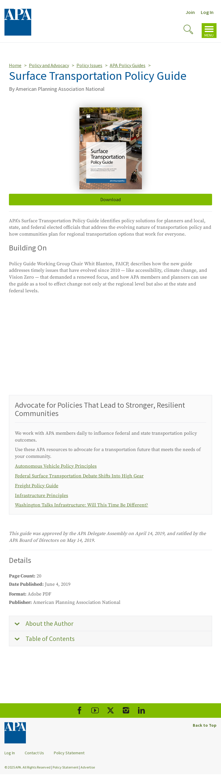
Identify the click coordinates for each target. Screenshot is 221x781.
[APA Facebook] (79, 710)
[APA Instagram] (126, 710)
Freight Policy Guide (36, 486)
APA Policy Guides (127, 65)
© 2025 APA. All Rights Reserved (27, 767)
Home (15, 65)
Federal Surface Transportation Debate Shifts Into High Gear (79, 476)
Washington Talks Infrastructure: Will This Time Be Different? (81, 505)
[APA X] (110, 710)
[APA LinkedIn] (141, 710)
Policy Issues (89, 65)
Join (190, 12)
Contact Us (34, 752)
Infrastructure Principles (41, 496)
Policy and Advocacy (49, 65)
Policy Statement (69, 752)
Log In (207, 12)
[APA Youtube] (95, 710)
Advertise (88, 767)
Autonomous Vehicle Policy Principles (56, 466)
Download (110, 199)
